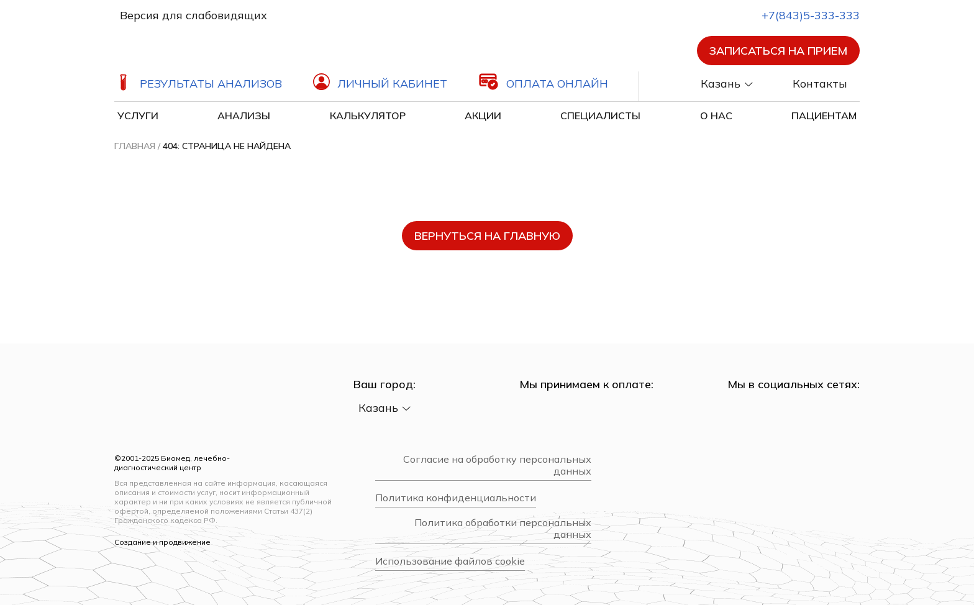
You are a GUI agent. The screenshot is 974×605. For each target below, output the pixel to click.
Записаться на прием (778, 50)
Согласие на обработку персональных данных (497, 465)
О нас (716, 115)
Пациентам (824, 115)
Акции (483, 115)
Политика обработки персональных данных (502, 528)
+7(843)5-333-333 (799, 15)
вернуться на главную (487, 236)
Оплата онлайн (557, 83)
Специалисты (600, 115)
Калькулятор (368, 115)
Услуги (137, 115)
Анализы (243, 115)
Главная (134, 146)
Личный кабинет (392, 83)
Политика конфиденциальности (455, 498)
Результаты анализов (211, 83)
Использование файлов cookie (450, 561)
